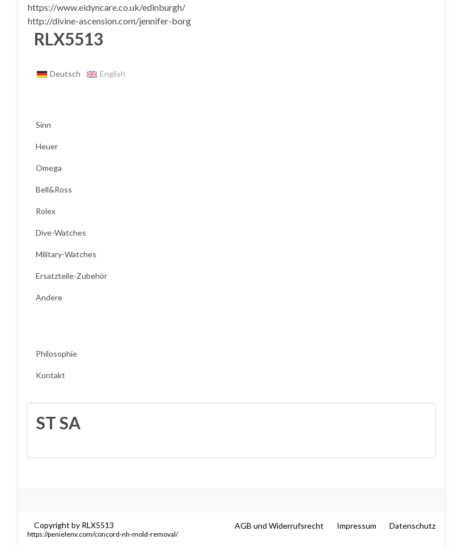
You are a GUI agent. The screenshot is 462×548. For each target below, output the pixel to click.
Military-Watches (66, 254)
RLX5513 (65, 38)
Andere (49, 297)
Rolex (46, 211)
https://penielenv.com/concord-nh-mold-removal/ (102, 534)
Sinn (43, 124)
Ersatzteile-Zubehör (71, 276)
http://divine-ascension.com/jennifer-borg (109, 20)
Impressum (356, 525)
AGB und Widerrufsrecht (279, 525)
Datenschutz (412, 525)
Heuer (47, 146)
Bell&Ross (54, 189)
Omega (49, 168)
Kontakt (50, 375)
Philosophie (56, 353)
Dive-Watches (61, 232)
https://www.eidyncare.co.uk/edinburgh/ (106, 7)
